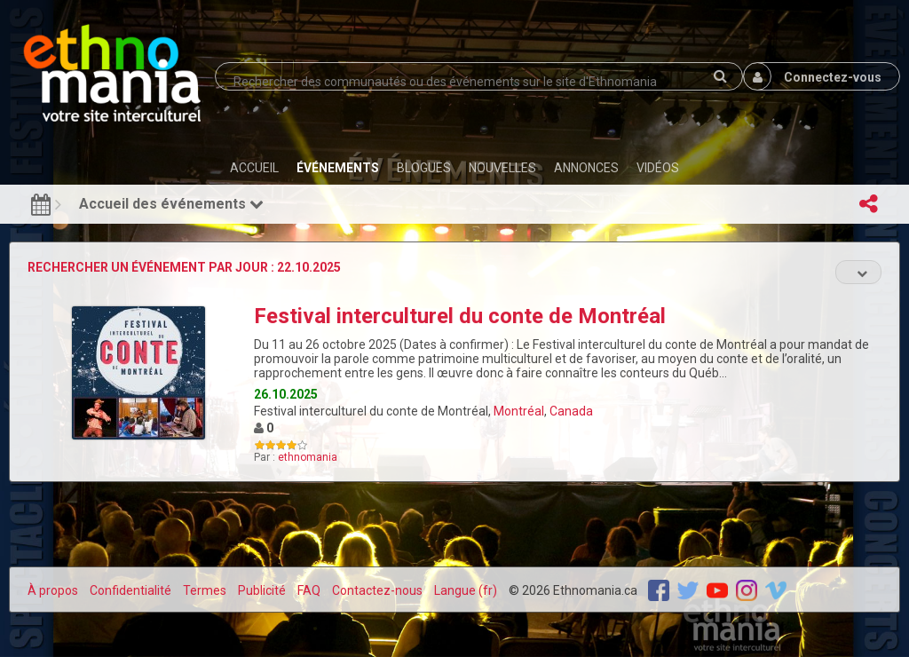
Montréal (519, 411)
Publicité (262, 590)
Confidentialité (130, 590)
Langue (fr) (465, 590)
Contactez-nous (377, 590)
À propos (53, 590)
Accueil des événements (171, 203)
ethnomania (307, 457)
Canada (571, 411)
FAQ (308, 590)
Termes (204, 590)
